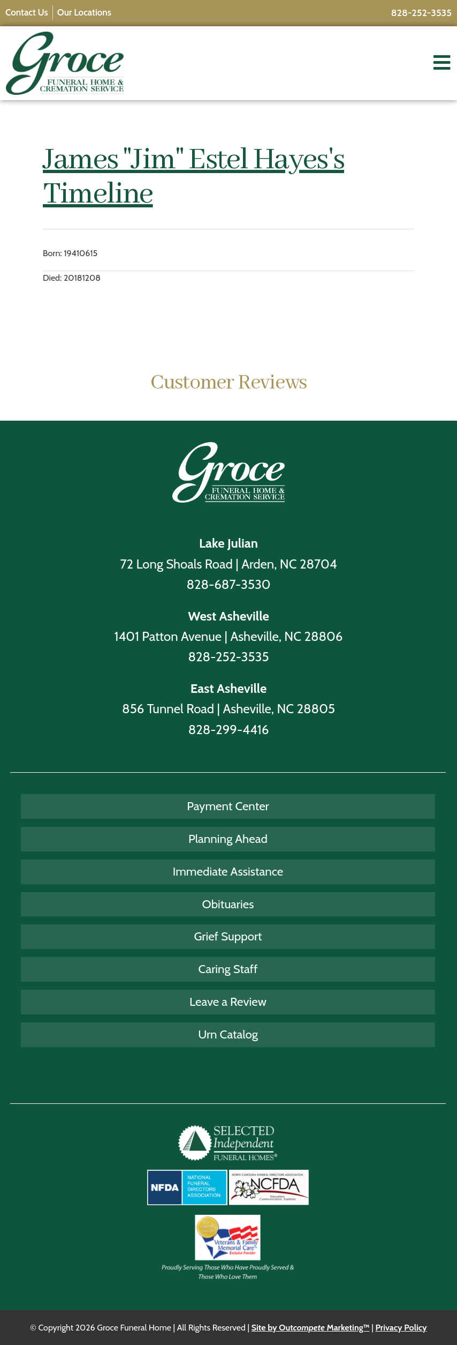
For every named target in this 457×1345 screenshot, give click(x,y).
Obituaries (228, 903)
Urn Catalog (228, 1034)
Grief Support (228, 936)
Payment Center (228, 805)
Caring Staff (228, 968)
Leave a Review (227, 1001)
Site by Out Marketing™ (311, 1327)
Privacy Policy (400, 1327)
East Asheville (229, 688)
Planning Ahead (228, 838)
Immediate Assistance (228, 871)
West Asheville (228, 616)
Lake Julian (228, 543)
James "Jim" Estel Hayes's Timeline (193, 177)
